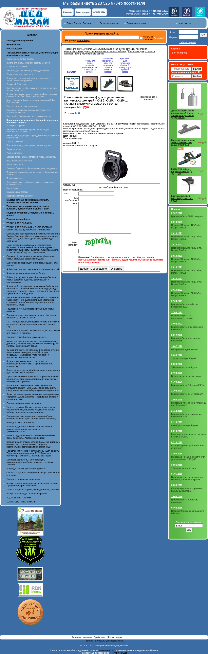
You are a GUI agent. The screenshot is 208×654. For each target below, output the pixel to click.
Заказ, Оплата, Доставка (79, 23)
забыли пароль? (187, 42)
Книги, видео (12, 188)
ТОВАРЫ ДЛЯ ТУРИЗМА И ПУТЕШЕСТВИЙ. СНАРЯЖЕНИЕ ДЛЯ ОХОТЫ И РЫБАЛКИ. (29, 228)
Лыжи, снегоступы (14, 164)
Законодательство (136, 23)
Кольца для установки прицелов (21, 106)
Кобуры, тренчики (14, 141)
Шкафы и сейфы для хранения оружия (26, 493)
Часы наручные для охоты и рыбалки (25, 273)
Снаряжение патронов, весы (19, 74)
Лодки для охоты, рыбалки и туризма (25, 468)
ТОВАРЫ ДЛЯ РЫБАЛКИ (19, 223)
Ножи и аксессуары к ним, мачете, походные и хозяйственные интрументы (28, 79)
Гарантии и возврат (109, 23)
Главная (67, 12)
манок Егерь (83, 40)
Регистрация (83, 12)
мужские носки (106, 650)
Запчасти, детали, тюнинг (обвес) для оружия (27, 70)
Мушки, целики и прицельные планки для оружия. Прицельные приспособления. (32, 484)
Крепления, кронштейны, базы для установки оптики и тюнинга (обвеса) (106, 50)
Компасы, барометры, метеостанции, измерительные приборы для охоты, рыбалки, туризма (30, 462)
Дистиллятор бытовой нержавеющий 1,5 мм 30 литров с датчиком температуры (182, 114)
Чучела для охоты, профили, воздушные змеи (28, 63)
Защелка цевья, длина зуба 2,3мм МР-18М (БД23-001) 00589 (182, 142)
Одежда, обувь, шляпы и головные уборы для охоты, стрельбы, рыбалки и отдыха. (30, 257)
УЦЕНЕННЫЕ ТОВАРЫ (18, 497)
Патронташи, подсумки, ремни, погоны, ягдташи (29, 145)
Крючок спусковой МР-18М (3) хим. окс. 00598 (182, 198)
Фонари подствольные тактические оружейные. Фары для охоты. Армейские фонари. (31, 436)
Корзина (88, 637)
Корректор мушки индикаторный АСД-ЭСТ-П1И (181, 171)
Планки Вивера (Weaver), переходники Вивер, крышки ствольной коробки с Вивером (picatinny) (31, 95)
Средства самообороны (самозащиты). (26, 337)
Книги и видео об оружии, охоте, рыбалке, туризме (32, 489)
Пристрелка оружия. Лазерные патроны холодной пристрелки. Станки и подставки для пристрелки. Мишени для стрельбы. (32, 379)
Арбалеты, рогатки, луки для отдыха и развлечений (32, 269)
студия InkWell (119, 653)
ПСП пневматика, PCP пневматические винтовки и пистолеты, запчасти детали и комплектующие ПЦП (32, 324)
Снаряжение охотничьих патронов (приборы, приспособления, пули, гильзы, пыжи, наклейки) (31, 417)
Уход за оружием (14, 153)
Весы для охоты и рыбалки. (20, 422)
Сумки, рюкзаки (13, 149)
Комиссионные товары (17, 192)
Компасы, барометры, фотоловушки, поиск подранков (31, 168)
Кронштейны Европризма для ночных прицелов (28, 116)
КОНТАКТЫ (99, 12)
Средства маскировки (16, 67)
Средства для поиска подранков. (23, 479)
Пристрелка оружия (15, 126)
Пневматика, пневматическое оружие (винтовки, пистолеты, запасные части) (31, 316)
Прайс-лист (100, 637)
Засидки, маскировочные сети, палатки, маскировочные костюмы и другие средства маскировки (29, 363)
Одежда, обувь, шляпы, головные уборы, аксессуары (31, 157)
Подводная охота (14, 178)
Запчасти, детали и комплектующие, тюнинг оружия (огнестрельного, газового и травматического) (29, 429)
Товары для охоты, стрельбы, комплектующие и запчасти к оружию (99, 49)
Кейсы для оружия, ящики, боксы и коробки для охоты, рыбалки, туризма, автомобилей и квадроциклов (31, 279)
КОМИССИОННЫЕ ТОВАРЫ (21, 501)
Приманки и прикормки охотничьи (23, 403)
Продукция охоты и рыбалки (19, 196)
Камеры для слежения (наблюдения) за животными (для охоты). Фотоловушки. (33, 371)
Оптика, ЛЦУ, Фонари (16, 84)
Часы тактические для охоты (19, 161)
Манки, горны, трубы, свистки (20, 59)
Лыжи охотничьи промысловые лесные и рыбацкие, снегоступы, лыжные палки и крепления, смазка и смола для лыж (33, 396)
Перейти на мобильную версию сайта (104, 640)
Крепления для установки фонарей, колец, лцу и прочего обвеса (125, 65)
